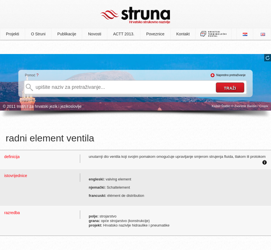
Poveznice (155, 34)
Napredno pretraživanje (231, 75)
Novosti (94, 34)
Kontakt (183, 34)
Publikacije (66, 34)
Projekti (12, 34)
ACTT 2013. (123, 34)
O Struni (38, 34)
